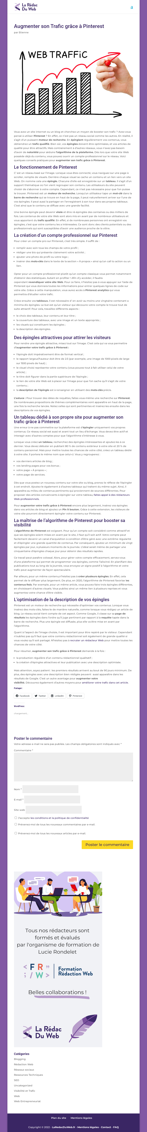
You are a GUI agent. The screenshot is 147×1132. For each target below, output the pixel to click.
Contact (106, 1127)
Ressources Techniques (28, 1074)
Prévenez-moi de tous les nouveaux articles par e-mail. (52, 833)
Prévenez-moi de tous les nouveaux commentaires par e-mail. (56, 824)
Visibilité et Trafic (24, 1090)
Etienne (24, 32)
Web (17, 1096)
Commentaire (23, 750)
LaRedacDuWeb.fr (63, 1127)
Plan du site (58, 1117)
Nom (18, 789)
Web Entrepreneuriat (27, 1101)
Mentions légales (81, 1117)
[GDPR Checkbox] (16, 818)
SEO (16, 1080)
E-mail (18, 799)
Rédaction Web (23, 1064)
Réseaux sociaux (24, 1069)
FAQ (116, 1127)
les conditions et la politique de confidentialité (60, 818)
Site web (19, 809)
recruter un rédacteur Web (86, 640)
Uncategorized (23, 1085)
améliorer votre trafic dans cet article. (105, 682)
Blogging (20, 1059)
